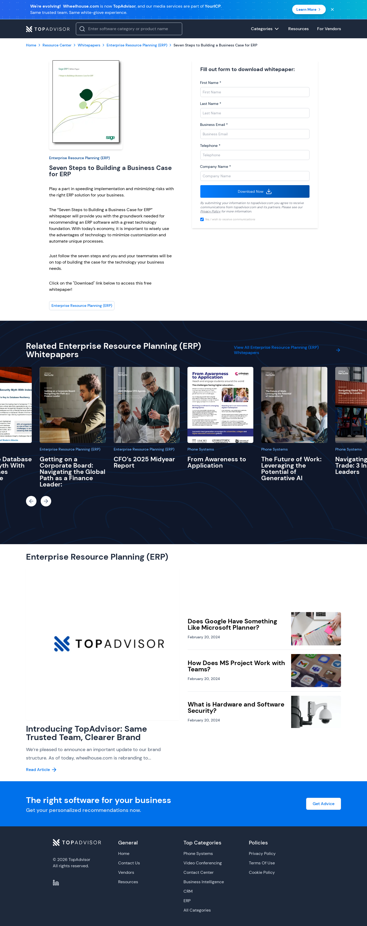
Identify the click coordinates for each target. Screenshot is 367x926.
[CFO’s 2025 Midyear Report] (147, 405)
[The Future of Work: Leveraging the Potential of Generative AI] (294, 405)
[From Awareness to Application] (220, 405)
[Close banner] (332, 9)
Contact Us (129, 863)
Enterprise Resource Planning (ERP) (79, 158)
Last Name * (210, 103)
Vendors (126, 872)
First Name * (210, 82)
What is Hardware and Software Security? (236, 707)
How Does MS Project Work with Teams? (236, 666)
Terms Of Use (262, 863)
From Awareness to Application (216, 462)
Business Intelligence (204, 882)
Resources (128, 882)
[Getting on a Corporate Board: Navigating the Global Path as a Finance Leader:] (73, 405)
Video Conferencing (203, 863)
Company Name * (215, 166)
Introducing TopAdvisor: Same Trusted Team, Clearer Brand (86, 733)
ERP (187, 900)
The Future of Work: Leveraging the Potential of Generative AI (291, 468)
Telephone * (210, 145)
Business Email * (214, 124)
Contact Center (199, 872)
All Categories (197, 910)
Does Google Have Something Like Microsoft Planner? (232, 624)
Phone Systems (200, 449)
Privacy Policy (210, 211)
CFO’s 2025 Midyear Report (144, 462)
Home (123, 853)
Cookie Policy (262, 872)
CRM (188, 891)
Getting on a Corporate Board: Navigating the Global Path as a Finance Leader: (72, 471)
